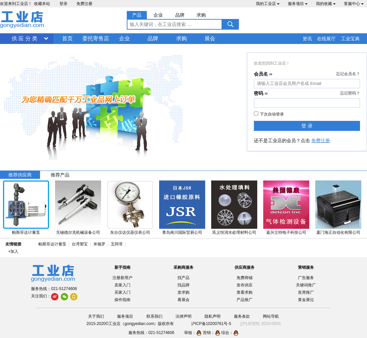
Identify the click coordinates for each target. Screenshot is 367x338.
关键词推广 (306, 285)
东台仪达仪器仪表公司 (130, 232)
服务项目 (298, 3)
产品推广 (245, 299)
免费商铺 (245, 277)
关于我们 (96, 316)
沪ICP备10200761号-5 (211, 323)
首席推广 (306, 292)
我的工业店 (268, 3)
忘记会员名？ (348, 74)
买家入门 (122, 292)
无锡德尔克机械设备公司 (78, 232)
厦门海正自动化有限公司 (338, 232)
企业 (124, 38)
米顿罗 (100, 244)
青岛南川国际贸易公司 (182, 232)
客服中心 (354, 3)
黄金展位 (306, 299)
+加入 (13, 251)
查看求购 (245, 292)
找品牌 (183, 285)
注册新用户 (122, 277)
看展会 (183, 299)
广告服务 (306, 277)
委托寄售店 (95, 38)
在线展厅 (326, 38)
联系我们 (154, 316)
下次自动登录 (269, 114)
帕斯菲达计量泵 (26, 232)
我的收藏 (326, 3)
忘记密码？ (350, 93)
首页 (67, 38)
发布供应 (245, 285)
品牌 (152, 38)
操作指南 (122, 299)
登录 (63, 3)
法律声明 (183, 316)
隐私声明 (213, 316)
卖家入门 (122, 285)
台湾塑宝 (80, 244)
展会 (210, 38)
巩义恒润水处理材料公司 (234, 232)
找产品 (183, 277)
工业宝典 (350, 38)
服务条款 (242, 316)
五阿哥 (117, 244)
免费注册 (84, 3)
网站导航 (271, 316)
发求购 (183, 292)
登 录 (307, 126)
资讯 (307, 38)
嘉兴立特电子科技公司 (286, 232)
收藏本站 (42, 3)
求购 (181, 38)
